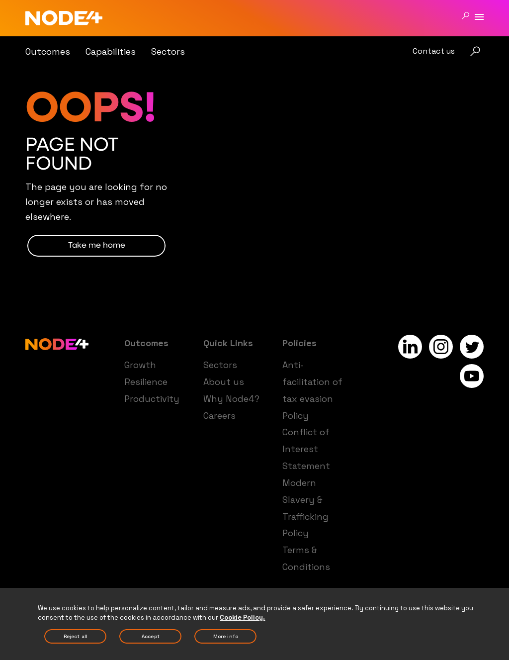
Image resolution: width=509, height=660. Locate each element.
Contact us (434, 51)
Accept (151, 640)
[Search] (465, 15)
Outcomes (47, 51)
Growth (140, 365)
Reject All (75, 640)
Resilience (146, 381)
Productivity (151, 398)
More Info (225, 640)
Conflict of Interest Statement (306, 448)
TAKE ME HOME (96, 246)
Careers (219, 415)
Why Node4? (231, 398)
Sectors (168, 51)
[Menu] (479, 17)
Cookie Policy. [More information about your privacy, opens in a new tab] (242, 620)
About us (223, 381)
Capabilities (110, 51)
